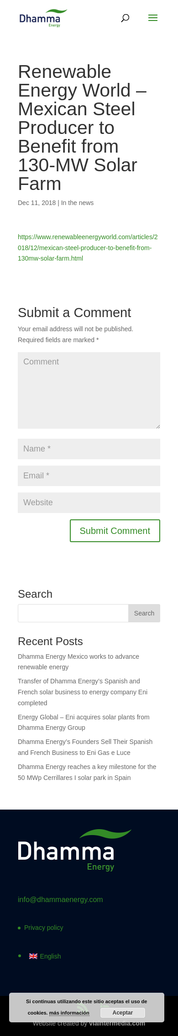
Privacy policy (43, 927)
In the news (77, 202)
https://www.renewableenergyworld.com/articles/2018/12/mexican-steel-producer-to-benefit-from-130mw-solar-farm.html (88, 247)
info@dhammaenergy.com (60, 899)
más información (69, 1012)
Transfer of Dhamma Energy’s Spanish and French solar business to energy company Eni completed (82, 692)
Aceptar (122, 1013)
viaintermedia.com (117, 1023)
